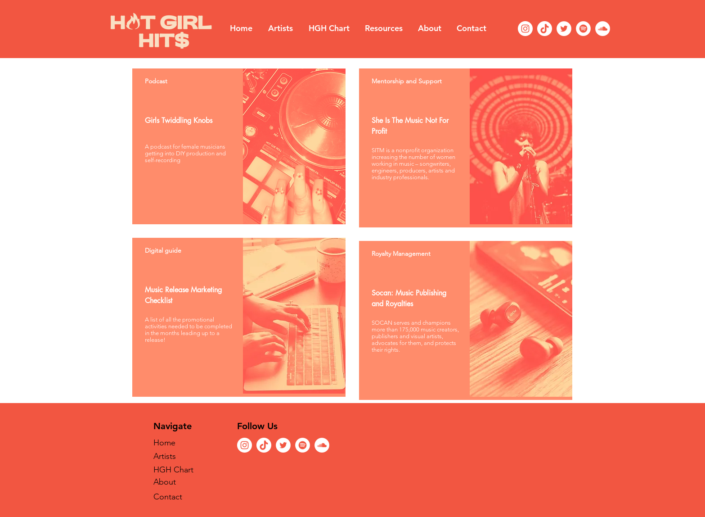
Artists (164, 456)
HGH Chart (173, 470)
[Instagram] (525, 28)
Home (164, 443)
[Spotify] (583, 28)
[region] (239, 146)
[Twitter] (564, 28)
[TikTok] (544, 28)
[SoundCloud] (602, 28)
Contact (167, 497)
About (164, 482)
